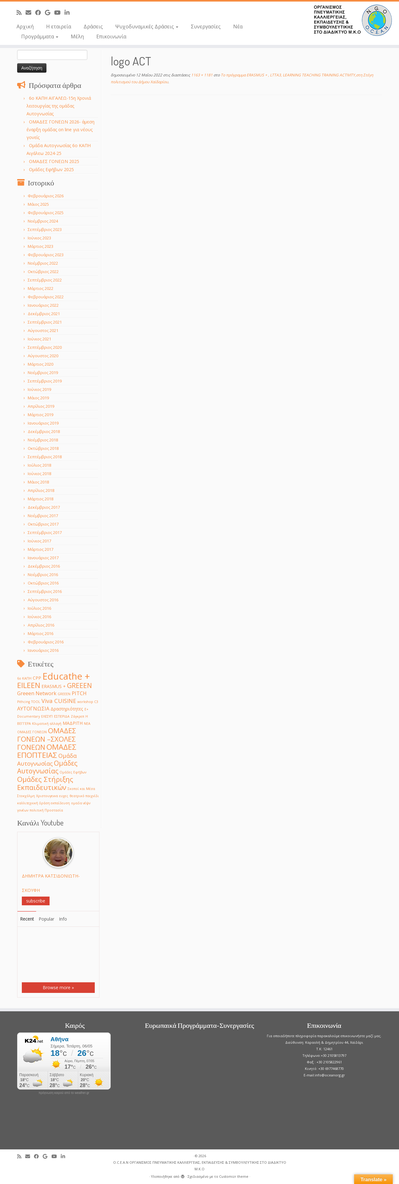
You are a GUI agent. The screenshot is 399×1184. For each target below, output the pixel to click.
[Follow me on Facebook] (40, 12)
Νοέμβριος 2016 (43, 574)
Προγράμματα (39, 36)
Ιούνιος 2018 (39, 473)
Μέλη (77, 36)
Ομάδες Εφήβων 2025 (51, 169)
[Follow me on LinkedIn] (69, 12)
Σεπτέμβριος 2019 (45, 381)
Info (63, 919)
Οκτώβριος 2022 (43, 271)
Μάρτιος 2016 (40, 633)
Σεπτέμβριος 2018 (45, 457)
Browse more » (58, 987)
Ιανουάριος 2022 (43, 305)
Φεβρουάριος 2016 (46, 642)
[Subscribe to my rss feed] (21, 12)
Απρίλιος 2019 (41, 406)
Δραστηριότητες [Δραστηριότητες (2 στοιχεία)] (66, 709)
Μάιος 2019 (38, 398)
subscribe (35, 901)
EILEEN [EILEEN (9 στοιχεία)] (28, 685)
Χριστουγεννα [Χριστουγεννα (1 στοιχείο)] (47, 796)
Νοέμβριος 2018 (43, 440)
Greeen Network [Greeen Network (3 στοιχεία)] (36, 693)
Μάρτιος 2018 (40, 499)
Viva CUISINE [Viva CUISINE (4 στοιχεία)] (58, 701)
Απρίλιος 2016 (41, 625)
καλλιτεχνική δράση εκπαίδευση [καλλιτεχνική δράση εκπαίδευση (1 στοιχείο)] (43, 803)
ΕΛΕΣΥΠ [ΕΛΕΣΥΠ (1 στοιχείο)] (47, 716)
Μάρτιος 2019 (40, 414)
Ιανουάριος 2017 (43, 558)
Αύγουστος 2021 (43, 330)
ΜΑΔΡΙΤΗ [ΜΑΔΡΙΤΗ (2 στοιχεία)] (73, 723)
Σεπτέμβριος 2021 (45, 322)
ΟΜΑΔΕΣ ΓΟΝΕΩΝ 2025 (54, 161)
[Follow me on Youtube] (59, 12)
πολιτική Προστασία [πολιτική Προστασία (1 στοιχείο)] (46, 810)
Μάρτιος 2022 (40, 288)
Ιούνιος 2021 (39, 339)
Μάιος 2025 (38, 204)
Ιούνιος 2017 (39, 541)
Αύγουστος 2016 (43, 600)
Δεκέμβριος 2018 (44, 431)
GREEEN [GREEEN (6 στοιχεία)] (79, 685)
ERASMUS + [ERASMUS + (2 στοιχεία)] (53, 686)
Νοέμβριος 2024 (43, 221)
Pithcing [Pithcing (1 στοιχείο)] (23, 702)
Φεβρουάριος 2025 (46, 212)
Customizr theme (233, 1176)
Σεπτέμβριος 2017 (45, 532)
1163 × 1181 (201, 75)
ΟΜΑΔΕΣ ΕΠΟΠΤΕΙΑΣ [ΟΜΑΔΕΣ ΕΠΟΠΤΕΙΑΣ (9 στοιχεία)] (46, 751)
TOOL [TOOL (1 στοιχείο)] (35, 702)
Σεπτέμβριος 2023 (45, 229)
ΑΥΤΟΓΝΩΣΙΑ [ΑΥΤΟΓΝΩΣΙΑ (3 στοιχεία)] (33, 708)
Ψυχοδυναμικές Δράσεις (146, 26)
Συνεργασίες (206, 26)
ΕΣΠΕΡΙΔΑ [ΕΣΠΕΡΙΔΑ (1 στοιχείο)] (62, 716)
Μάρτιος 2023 (40, 246)
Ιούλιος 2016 (39, 608)
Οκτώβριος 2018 (43, 448)
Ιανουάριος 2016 (43, 650)
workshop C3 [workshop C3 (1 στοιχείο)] (87, 702)
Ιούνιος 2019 (39, 389)
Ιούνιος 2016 (39, 616)
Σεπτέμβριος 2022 (45, 280)
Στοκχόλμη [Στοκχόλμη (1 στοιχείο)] (26, 796)
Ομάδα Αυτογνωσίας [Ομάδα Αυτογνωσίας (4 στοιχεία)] (47, 759)
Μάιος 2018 (38, 482)
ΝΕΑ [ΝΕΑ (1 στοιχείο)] (87, 723)
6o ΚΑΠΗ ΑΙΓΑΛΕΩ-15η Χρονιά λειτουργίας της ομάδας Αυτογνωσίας (58, 106)
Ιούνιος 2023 (39, 238)
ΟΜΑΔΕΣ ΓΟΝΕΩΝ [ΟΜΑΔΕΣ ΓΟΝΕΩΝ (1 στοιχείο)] (32, 732)
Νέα (238, 26)
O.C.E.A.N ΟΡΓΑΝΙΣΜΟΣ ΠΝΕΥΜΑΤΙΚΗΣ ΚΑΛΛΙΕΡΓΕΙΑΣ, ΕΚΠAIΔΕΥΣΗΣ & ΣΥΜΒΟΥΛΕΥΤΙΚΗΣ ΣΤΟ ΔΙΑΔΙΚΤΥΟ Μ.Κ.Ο (199, 1165)
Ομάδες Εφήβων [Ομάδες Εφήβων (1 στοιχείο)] (73, 772)
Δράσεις (93, 26)
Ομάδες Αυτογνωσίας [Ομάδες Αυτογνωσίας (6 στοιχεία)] (47, 766)
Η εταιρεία (58, 26)
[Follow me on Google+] (49, 12)
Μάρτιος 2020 (40, 364)
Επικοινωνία (111, 36)
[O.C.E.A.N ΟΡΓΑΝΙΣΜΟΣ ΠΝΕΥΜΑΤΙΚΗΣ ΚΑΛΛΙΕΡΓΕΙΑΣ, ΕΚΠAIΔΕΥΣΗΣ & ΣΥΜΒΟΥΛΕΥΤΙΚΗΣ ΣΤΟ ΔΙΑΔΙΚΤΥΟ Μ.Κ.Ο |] (353, 20)
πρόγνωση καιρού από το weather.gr (64, 1093)
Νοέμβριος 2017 (43, 515)
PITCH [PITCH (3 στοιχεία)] (79, 693)
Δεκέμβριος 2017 (44, 507)
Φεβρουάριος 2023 (46, 254)
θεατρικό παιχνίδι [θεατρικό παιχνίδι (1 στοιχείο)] (84, 796)
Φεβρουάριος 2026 (46, 196)
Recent (27, 919)
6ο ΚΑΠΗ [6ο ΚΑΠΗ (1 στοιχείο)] (24, 678)
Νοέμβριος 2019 (43, 372)
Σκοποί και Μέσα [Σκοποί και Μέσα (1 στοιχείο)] (81, 789)
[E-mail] (30, 12)
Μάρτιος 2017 (40, 549)
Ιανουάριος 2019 (43, 423)
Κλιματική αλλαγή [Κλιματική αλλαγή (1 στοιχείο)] (46, 723)
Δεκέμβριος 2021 (44, 313)
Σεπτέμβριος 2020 (45, 347)
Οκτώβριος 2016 (43, 583)
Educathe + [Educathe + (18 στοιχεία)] (66, 676)
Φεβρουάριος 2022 (46, 297)
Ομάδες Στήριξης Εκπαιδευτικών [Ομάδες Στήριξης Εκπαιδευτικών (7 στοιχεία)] (45, 783)
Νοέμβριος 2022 (43, 263)
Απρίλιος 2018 (41, 490)
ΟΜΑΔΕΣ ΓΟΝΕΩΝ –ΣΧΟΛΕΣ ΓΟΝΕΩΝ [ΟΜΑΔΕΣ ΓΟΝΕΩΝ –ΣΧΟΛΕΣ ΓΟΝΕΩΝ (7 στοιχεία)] (46, 739)
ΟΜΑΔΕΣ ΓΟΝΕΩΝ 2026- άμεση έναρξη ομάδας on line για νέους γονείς (60, 129)
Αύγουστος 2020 (43, 356)
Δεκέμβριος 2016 (44, 566)
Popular (46, 919)
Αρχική (25, 26)
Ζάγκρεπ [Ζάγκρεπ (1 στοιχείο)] (77, 716)
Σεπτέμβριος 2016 (45, 591)
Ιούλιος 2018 (39, 465)
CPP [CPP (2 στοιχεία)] (37, 678)
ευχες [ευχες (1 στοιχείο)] (63, 796)
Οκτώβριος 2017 (43, 524)
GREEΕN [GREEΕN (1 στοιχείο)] (64, 694)
